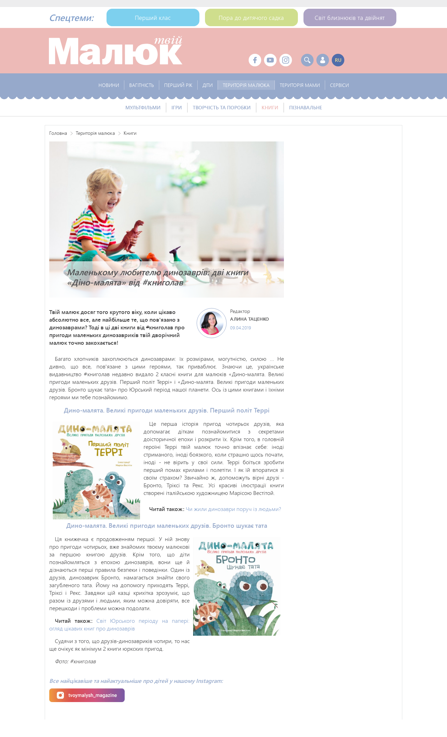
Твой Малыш (115, 50)
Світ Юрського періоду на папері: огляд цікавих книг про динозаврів (119, 624)
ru (338, 60)
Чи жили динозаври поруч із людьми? (233, 508)
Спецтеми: (71, 17)
